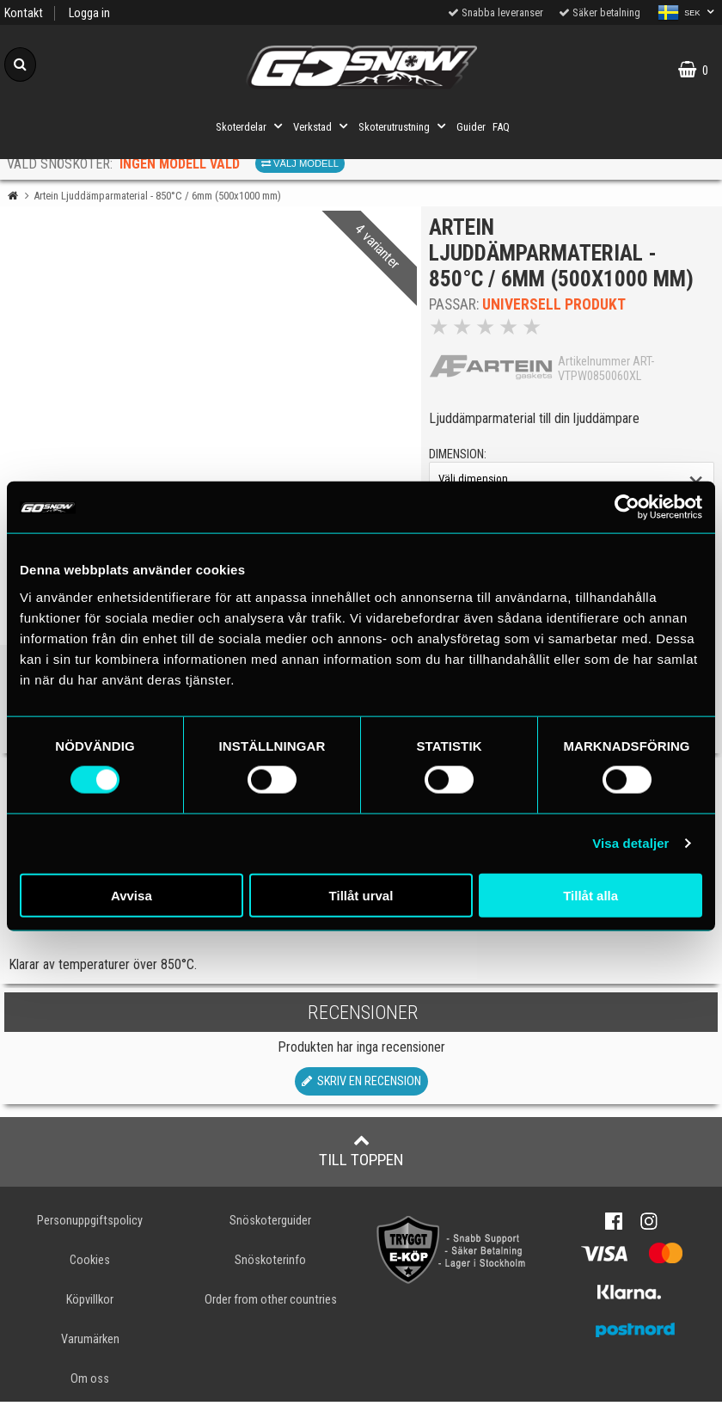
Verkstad (322, 126)
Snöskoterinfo (270, 1269)
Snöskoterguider (270, 1230)
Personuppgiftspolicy (90, 1230)
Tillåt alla (590, 894)
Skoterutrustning (404, 126)
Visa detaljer (630, 843)
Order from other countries (271, 1310)
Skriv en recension (361, 1091)
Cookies (90, 1269)
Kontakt (23, 13)
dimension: (463, 459)
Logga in (89, 13)
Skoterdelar (251, 126)
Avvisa (131, 894)
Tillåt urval (361, 894)
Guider (471, 126)
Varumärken (90, 1349)
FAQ (501, 126)
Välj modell (300, 163)
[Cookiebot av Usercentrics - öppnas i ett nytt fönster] (627, 507)
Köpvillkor (89, 1310)
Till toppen (361, 1160)
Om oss (89, 1389)
